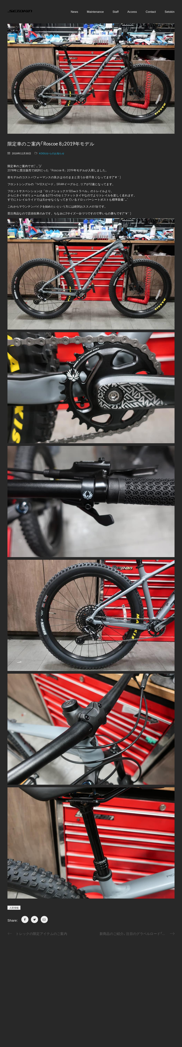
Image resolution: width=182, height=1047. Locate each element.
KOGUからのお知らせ (52, 153)
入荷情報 (14, 907)
